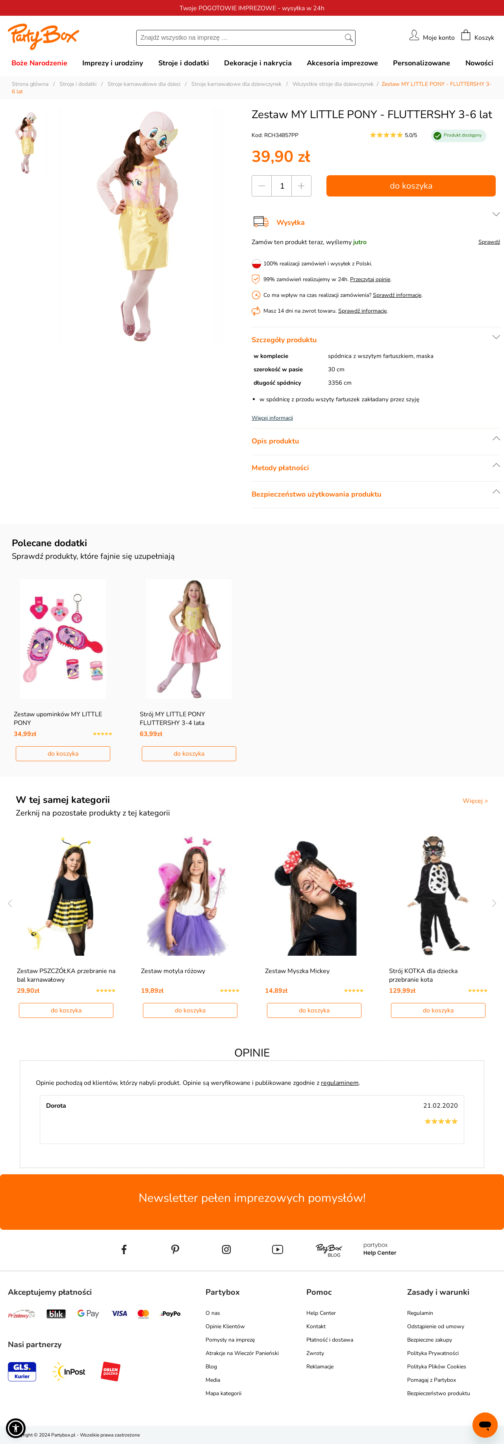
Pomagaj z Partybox (431, 1380)
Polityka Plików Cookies (436, 1366)
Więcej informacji (272, 418)
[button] (16, 1428)
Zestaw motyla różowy (173, 971)
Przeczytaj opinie (370, 279)
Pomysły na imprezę (230, 1340)
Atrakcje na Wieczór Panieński (242, 1353)
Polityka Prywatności (433, 1353)
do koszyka (411, 186)
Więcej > (475, 801)
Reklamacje (320, 1366)
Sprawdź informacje (397, 295)
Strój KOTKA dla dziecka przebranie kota (423, 975)
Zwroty (315, 1353)
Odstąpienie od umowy (435, 1326)
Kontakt (316, 1326)
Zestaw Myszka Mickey (297, 971)
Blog (211, 1366)
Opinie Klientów (225, 1326)
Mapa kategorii (223, 1393)
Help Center (321, 1313)
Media (213, 1380)
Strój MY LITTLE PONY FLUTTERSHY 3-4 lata (172, 718)
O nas (213, 1313)
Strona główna (30, 84)
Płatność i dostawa (329, 1340)
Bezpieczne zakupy (429, 1340)
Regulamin (420, 1313)
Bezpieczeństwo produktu (438, 1393)
